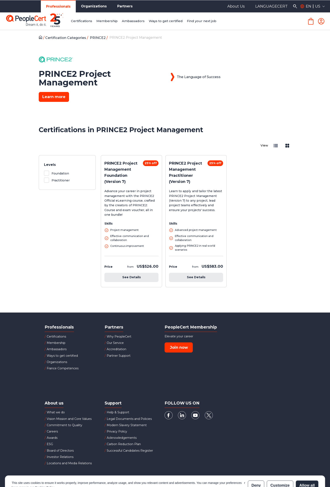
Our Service (115, 343)
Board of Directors (60, 450)
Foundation (60, 173)
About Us (236, 6)
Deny (256, 468)
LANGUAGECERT (271, 6)
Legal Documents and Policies (129, 419)
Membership (56, 343)
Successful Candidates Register (130, 450)
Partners (125, 6)
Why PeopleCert (119, 336)
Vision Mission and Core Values (69, 419)
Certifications (56, 336)
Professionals (58, 6)
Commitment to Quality (64, 425)
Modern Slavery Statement (127, 425)
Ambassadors (57, 349)
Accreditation (116, 349)
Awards (52, 438)
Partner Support (118, 356)
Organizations (94, 6)
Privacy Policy (117, 431)
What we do (56, 412)
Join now (179, 347)
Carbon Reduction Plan (124, 444)
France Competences (63, 368)
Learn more (53, 96)
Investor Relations (60, 457)
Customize (280, 468)
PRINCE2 (98, 38)
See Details (131, 277)
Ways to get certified (62, 356)
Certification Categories (66, 38)
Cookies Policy (44, 469)
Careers (52, 431)
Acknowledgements (122, 438)
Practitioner (61, 180)
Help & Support (118, 412)
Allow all (307, 468)
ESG (50, 444)
